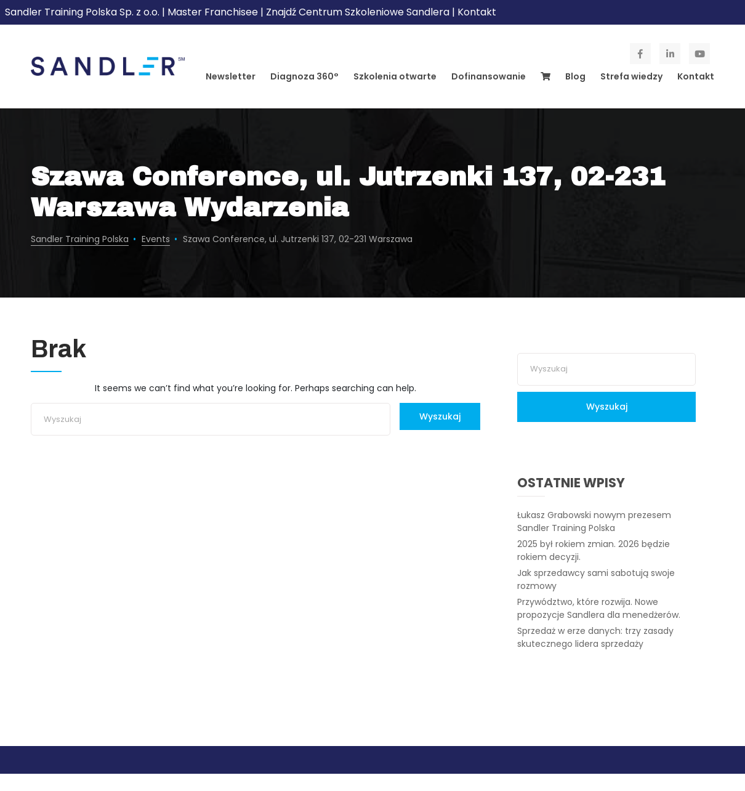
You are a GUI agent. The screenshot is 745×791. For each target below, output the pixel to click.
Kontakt (476, 12)
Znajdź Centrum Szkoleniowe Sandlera (357, 12)
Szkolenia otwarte (395, 76)
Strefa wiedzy (631, 76)
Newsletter (231, 76)
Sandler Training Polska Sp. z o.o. (83, 12)
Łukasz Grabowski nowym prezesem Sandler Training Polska (594, 521)
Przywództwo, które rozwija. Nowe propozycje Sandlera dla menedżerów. (598, 608)
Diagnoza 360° (304, 76)
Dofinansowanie (488, 76)
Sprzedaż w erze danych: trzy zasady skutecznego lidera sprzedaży (595, 637)
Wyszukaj (440, 416)
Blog (575, 76)
